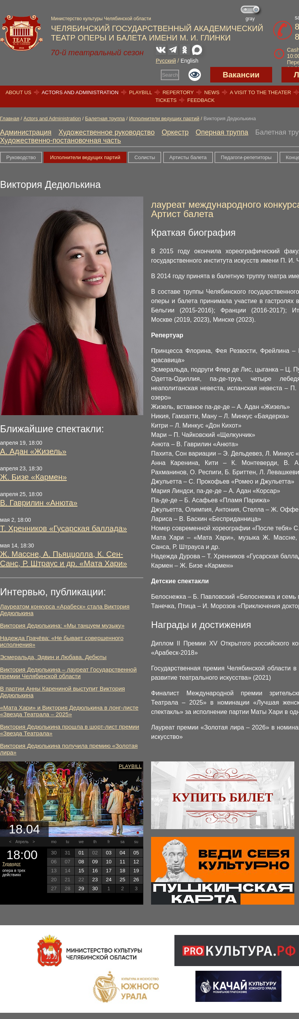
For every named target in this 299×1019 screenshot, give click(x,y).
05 (136, 853)
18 (122, 870)
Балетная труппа (105, 118)
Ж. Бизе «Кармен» (33, 477)
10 (108, 862)
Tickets (166, 100)
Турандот (11, 863)
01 (81, 853)
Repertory (177, 92)
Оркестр (175, 132)
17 (108, 870)
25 (122, 879)
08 (81, 862)
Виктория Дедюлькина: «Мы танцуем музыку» (62, 625)
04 (122, 853)
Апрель (22, 842)
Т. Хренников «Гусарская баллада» (63, 528)
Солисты (144, 157)
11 (122, 862)
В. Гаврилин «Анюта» (38, 502)
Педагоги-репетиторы (246, 157)
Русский (166, 61)
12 (136, 862)
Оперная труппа (222, 132)
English (190, 61)
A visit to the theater (260, 92)
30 (95, 888)
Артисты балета (188, 157)
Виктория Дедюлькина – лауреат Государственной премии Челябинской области (68, 672)
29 (81, 888)
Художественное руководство (106, 132)
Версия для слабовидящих (194, 74)
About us (18, 92)
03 (108, 853)
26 (136, 879)
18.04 (24, 829)
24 (108, 879)
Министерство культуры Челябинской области (101, 18)
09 (95, 862)
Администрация (25, 132)
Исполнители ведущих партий (164, 118)
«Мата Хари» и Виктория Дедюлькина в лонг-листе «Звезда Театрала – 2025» (69, 710)
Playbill (140, 92)
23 (95, 879)
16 (95, 870)
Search (170, 75)
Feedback (201, 100)
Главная (9, 118)
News (212, 92)
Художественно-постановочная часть (60, 140)
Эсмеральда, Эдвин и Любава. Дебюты (53, 657)
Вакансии (241, 74)
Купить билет (222, 797)
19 (136, 870)
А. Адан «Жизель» (33, 451)
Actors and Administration (80, 92)
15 (81, 870)
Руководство (21, 157)
